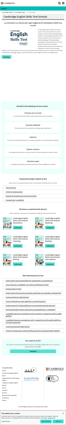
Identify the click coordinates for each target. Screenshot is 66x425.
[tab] (33, 188)
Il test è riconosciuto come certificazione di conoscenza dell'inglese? (33, 331)
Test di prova (11, 187)
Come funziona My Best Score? (18, 326)
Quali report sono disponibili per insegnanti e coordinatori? (29, 280)
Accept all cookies (46, 421)
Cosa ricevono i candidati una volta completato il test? (27, 285)
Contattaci (6, 57)
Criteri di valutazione (14, 192)
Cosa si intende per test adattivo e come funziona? (26, 301)
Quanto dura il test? (13, 289)
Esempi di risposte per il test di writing (21, 196)
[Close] (63, 413)
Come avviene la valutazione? (17, 297)
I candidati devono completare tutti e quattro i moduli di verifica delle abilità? (34, 315)
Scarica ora (17, 227)
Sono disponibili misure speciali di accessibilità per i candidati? (31, 309)
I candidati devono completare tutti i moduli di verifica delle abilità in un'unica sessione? (33, 321)
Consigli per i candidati (15, 200)
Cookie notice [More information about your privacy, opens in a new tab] (51, 418)
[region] (33, 418)
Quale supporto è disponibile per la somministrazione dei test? (30, 305)
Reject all (58, 421)
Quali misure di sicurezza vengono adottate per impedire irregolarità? (33, 293)
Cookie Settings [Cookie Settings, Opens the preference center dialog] (5, 421)
